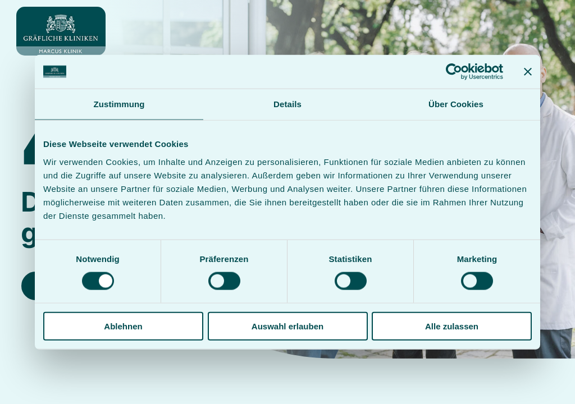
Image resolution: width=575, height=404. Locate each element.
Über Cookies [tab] (455, 104)
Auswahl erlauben (287, 325)
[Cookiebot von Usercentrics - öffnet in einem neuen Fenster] (454, 71)
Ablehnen (123, 325)
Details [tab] (287, 104)
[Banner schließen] (528, 72)
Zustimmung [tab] (119, 104)
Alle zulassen (451, 325)
